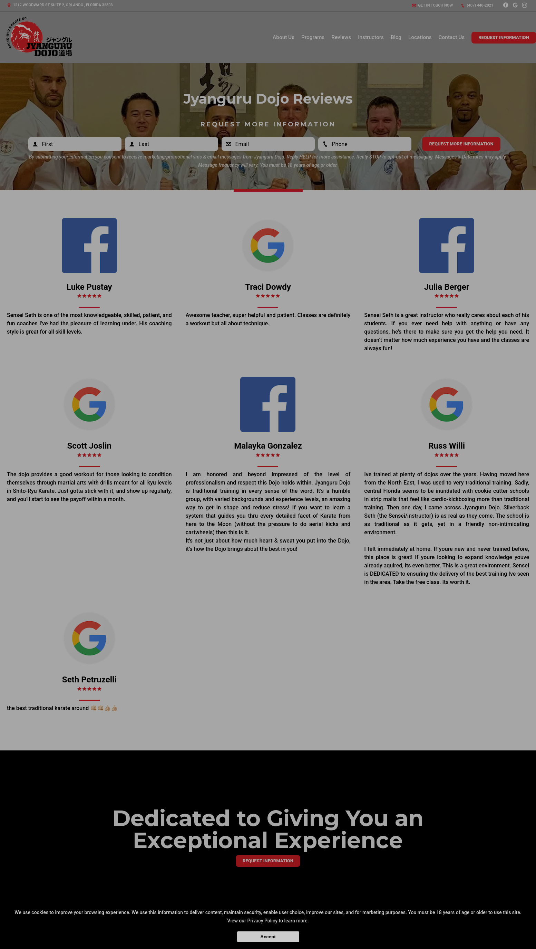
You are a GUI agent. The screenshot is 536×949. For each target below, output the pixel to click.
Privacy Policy (262, 920)
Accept (267, 936)
